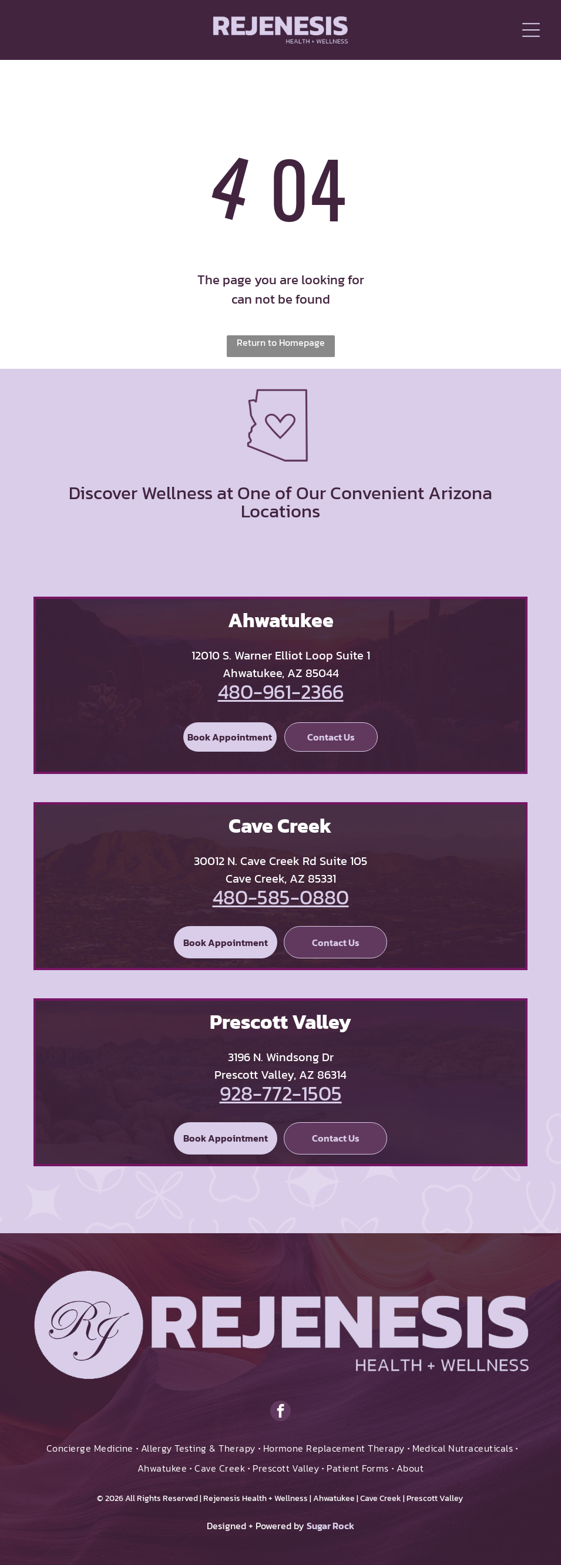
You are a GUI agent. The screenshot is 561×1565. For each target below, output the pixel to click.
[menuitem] (90, 1448)
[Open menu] (531, 30)
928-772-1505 (281, 1093)
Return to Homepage (281, 342)
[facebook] (280, 1412)
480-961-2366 (281, 691)
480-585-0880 (281, 897)
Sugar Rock (330, 1526)
